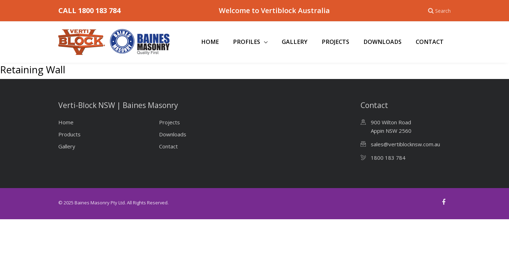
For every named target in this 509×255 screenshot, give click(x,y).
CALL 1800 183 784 (89, 10)
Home (210, 42)
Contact (430, 42)
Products (69, 134)
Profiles (247, 42)
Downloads (382, 42)
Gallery (295, 42)
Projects (335, 42)
